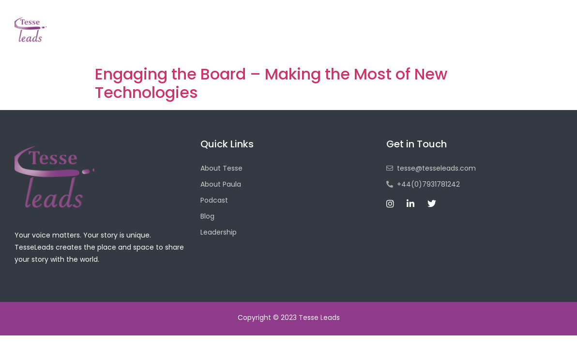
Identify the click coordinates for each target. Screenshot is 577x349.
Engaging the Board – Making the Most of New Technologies (271, 83)
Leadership (452, 40)
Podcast (358, 40)
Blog (402, 40)
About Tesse (297, 40)
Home (242, 40)
